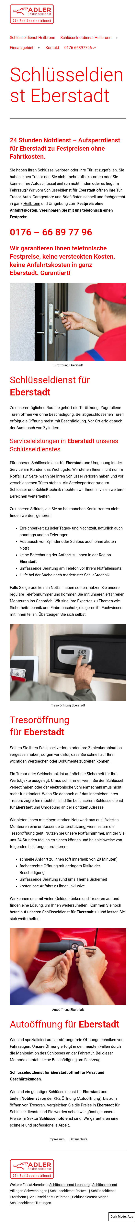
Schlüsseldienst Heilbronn (32, 37)
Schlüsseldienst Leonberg (69, 1185)
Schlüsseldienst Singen (90, 1197)
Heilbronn (31, 203)
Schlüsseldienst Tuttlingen (30, 1203)
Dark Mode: (121, 1216)
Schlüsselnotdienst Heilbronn (85, 37)
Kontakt (52, 47)
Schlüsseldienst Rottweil (69, 1191)
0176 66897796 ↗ (80, 47)
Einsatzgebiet (21, 47)
